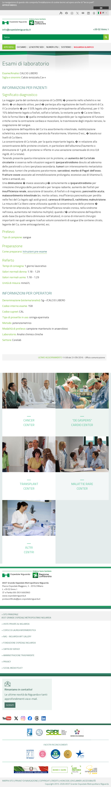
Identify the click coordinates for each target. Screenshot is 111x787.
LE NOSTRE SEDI (36, 47)
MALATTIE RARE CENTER (82, 485)
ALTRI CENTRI (29, 548)
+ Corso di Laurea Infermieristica (19, 630)
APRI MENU (9, 47)
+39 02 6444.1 (101, 29)
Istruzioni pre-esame (35, 251)
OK (101, 7)
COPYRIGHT (44, 780)
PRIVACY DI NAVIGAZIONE (26, 780)
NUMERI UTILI (52, 47)
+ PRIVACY (6, 661)
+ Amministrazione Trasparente (18, 655)
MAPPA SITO (8, 780)
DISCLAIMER (76, 780)
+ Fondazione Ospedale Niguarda (19, 642)
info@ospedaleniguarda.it (16, 29)
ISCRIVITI (10, 705)
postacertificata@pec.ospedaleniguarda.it (21, 598)
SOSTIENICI (66, 47)
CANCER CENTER (28, 421)
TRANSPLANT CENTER (29, 485)
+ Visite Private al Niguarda (15, 623)
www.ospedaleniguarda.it (14, 595)
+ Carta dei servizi (11, 649)
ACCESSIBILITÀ (89, 780)
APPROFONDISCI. (9, 5)
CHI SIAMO (21, 47)
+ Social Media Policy (12, 667)
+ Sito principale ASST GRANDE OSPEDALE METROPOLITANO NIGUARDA (26, 616)
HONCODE (64, 780)
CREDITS (55, 780)
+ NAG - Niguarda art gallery (16, 636)
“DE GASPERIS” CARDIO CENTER (82, 421)
